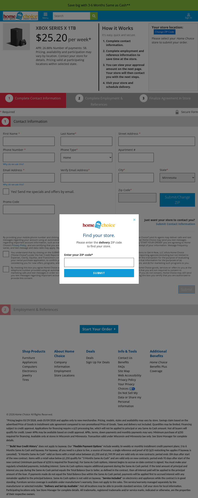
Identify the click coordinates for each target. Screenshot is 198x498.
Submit (99, 273)
